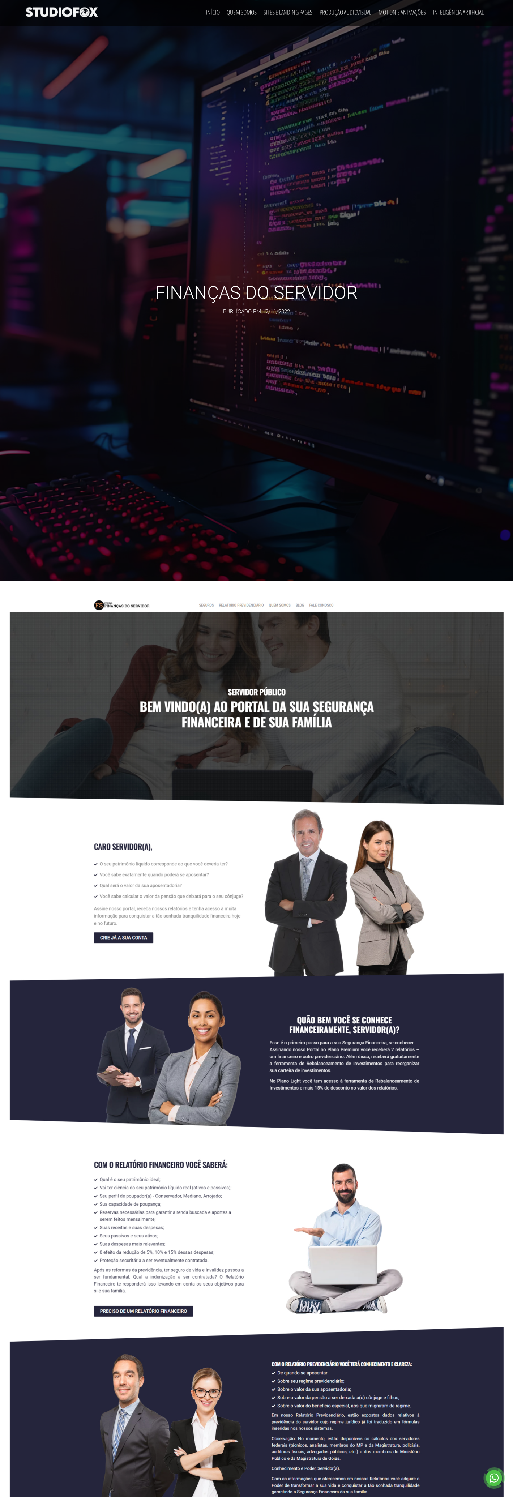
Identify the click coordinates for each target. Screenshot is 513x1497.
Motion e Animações (402, 9)
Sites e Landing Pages (288, 9)
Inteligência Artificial (458, 9)
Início (213, 9)
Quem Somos (241, 9)
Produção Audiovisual (345, 9)
